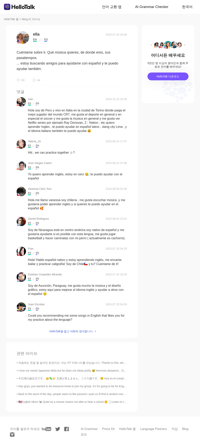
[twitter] (57, 429)
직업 (174, 429)
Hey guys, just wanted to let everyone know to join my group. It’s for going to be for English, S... (76, 386)
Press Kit (108, 429)
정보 (84, 434)
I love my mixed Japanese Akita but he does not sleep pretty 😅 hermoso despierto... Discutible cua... (79, 370)
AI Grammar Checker (151, 7)
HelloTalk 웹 (127, 429)
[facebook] (66, 429)
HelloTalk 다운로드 (167, 76)
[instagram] (12, 434)
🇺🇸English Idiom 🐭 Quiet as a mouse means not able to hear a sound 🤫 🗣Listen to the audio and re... (81, 401)
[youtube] (46, 429)
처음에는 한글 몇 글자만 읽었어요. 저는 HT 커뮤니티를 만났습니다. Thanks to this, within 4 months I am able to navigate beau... (96, 362)
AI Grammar (89, 429)
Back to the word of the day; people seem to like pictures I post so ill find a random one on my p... (77, 394)
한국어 (187, 7)
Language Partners (153, 429)
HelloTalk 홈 (11, 19)
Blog (185, 429)
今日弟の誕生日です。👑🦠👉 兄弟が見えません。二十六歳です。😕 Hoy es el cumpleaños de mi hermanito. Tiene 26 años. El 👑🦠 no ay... (104, 378)
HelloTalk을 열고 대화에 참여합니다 (71, 331)
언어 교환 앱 (111, 7)
